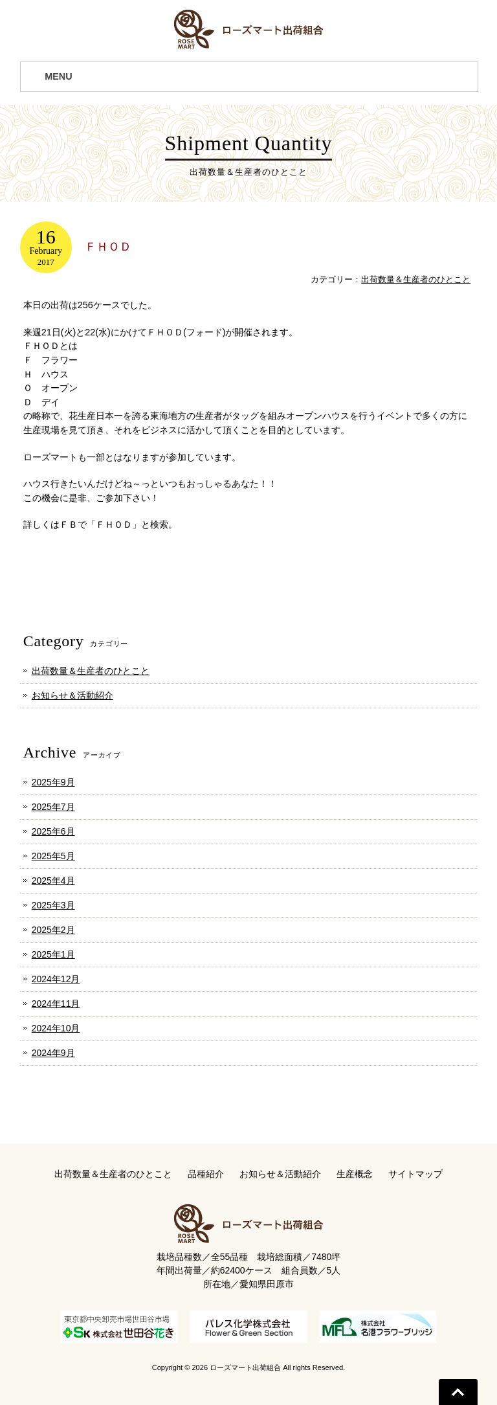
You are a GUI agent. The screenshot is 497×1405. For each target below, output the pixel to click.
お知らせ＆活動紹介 (72, 695)
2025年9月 (53, 782)
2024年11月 (56, 1003)
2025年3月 (53, 905)
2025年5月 (53, 856)
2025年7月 (53, 807)
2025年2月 (53, 930)
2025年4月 (53, 880)
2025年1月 (53, 954)
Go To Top (458, 1392)
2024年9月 (53, 1053)
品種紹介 (206, 1174)
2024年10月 (56, 1028)
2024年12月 (56, 979)
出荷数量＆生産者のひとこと (415, 279)
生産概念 (355, 1174)
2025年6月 (53, 831)
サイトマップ (415, 1174)
